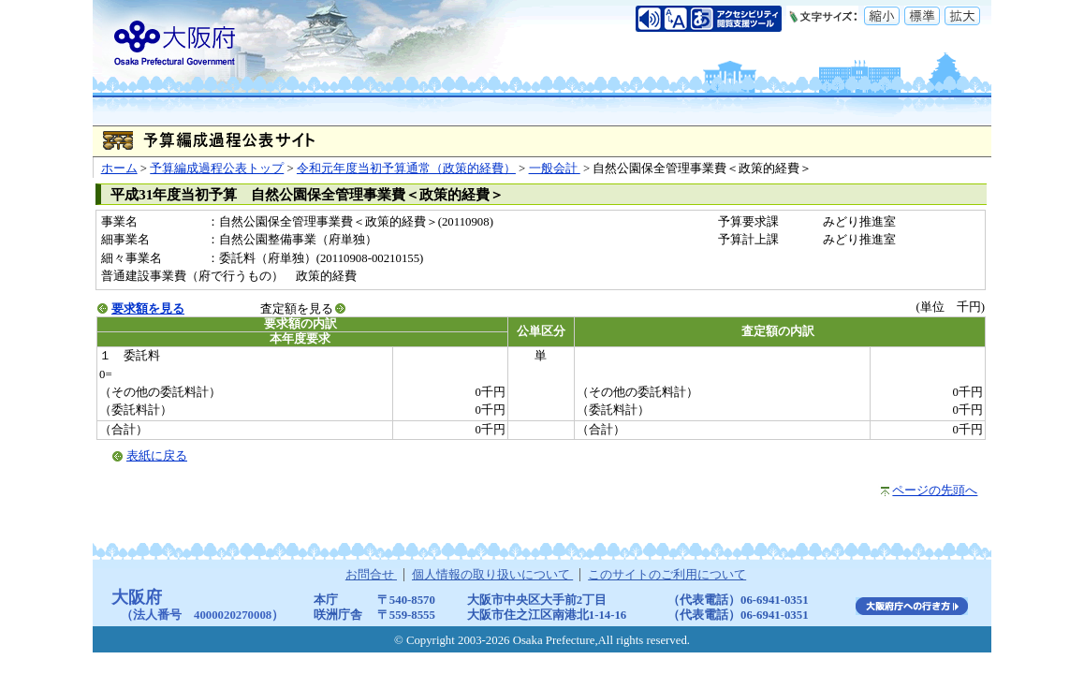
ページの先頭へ (934, 490)
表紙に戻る (156, 455)
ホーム (119, 168)
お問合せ (371, 574)
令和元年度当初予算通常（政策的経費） (406, 168)
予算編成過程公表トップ (217, 168)
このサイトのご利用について (667, 574)
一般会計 (554, 168)
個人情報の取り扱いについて (492, 574)
